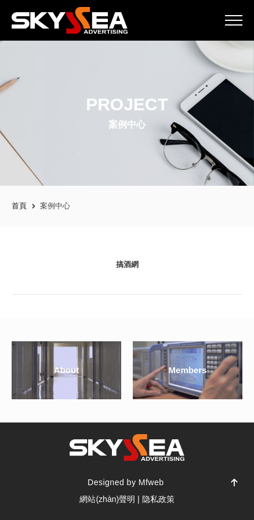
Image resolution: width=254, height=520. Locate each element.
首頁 (19, 205)
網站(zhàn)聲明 (107, 499)
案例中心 (55, 205)
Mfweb (151, 482)
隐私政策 (158, 499)
